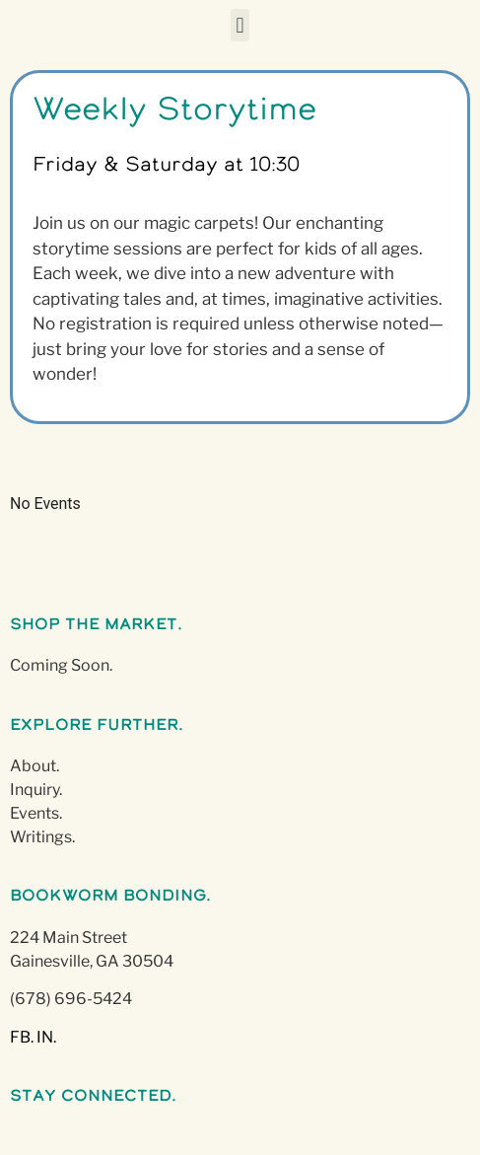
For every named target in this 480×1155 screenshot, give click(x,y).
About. (34, 766)
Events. (36, 813)
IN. (46, 1037)
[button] (240, 25)
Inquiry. (36, 789)
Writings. (42, 837)
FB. (22, 1037)
